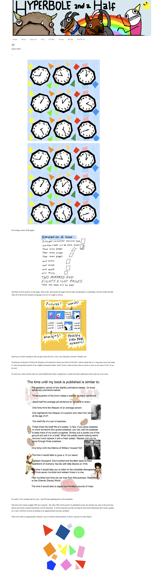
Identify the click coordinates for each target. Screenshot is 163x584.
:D (12, 44)
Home (15, 39)
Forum (61, 39)
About (23, 39)
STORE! (52, 39)
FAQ (43, 39)
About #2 (33, 39)
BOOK (70, 39)
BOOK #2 (81, 39)
